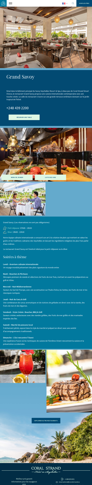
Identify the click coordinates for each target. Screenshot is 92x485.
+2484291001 (70, 479)
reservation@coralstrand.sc (69, 482)
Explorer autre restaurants (46, 421)
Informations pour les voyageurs (24, 481)
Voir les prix (84, 3)
